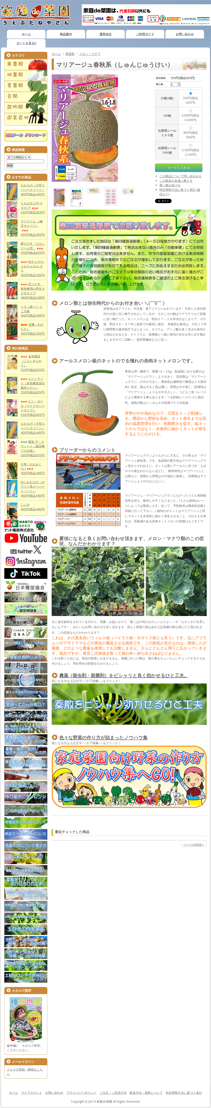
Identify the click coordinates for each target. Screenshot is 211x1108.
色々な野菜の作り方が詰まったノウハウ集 (103, 737)
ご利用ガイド (145, 34)
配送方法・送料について (146, 1093)
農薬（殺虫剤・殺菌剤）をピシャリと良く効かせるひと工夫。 (123, 675)
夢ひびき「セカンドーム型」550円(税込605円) (33, 248)
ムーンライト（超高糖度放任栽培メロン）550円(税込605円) (33, 385)
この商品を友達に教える (175, 181)
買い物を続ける (169, 185)
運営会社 (105, 34)
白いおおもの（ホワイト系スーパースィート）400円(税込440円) (33, 489)
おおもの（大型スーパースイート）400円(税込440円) (33, 189)
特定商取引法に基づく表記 (184, 1093)
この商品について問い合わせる (180, 176)
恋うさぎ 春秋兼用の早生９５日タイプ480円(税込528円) (33, 291)
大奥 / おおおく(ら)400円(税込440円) (33, 468)
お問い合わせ (185, 34)
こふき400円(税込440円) (33, 507)
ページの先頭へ (193, 845)
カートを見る (26, 43)
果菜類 (69, 54)
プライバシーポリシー (81, 1093)
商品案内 (66, 34)
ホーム (26, 34)
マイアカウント (31, 1093)
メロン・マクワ (89, 54)
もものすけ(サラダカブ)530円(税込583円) (33, 207)
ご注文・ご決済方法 (113, 1093)
